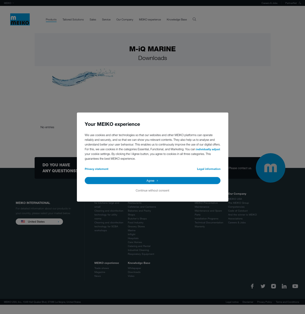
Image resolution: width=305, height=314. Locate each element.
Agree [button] (150, 180)
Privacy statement (96, 168)
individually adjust (208, 149)
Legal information (208, 168)
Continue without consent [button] (152, 190)
